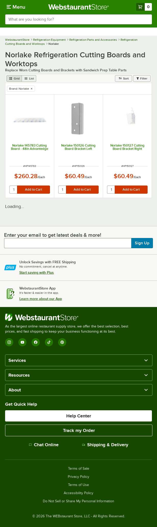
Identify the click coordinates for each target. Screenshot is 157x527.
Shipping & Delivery (105, 444)
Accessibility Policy (78, 493)
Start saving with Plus (36, 272)
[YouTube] (22, 342)
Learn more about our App (40, 299)
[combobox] (78, 19)
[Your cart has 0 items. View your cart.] (144, 7)
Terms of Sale (78, 468)
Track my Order (79, 430)
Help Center (78, 415)
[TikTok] (49, 342)
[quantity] (13, 190)
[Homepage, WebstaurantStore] (78, 7)
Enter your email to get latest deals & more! (52, 235)
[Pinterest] (62, 342)
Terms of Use (78, 485)
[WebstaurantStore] (69, 317)
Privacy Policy (78, 477)
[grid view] (14, 78)
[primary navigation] (16, 7)
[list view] (29, 78)
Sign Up (142, 243)
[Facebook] (36, 342)
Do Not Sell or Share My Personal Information (78, 501)
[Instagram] (9, 342)
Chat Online (44, 444)
